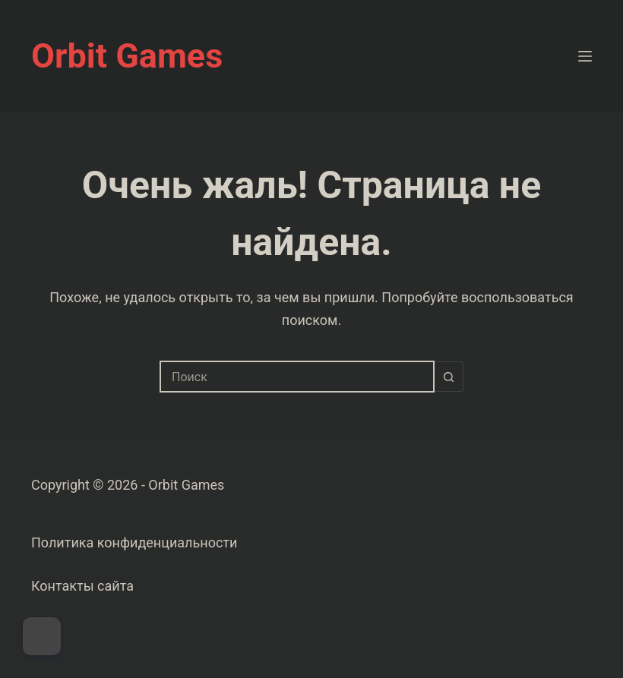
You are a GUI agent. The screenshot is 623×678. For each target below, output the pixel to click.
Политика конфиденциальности (134, 542)
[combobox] (297, 376)
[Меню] (585, 56)
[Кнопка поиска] (448, 376)
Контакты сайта (82, 586)
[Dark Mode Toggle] (42, 636)
